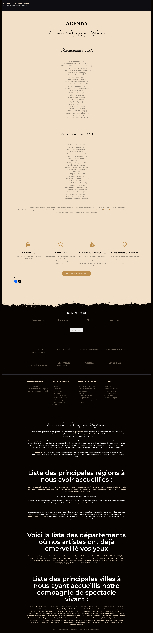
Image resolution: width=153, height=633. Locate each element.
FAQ (67, 629)
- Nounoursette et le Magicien (37, 389)
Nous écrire (76, 330)
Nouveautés (64, 349)
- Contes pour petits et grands (37, 391)
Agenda (89, 362)
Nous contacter (89, 349)
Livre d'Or (115, 362)
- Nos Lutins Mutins (59, 395)
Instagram (97, 210)
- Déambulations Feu (59, 398)
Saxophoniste (84, 398)
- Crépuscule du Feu (110, 389)
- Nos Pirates (57, 391)
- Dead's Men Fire (109, 391)
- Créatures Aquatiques (60, 400)
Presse (73, 629)
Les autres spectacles (63, 364)
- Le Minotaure (57, 393)
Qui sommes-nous (115, 349)
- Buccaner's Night (110, 398)
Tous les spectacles (38, 351)
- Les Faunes (57, 389)
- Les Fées (56, 386)
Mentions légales (59, 629)
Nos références (38, 365)
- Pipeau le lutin (32, 386)
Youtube (115, 320)
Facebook (106, 210)
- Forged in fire (108, 386)
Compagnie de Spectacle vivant (88, 629)
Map (89, 320)
